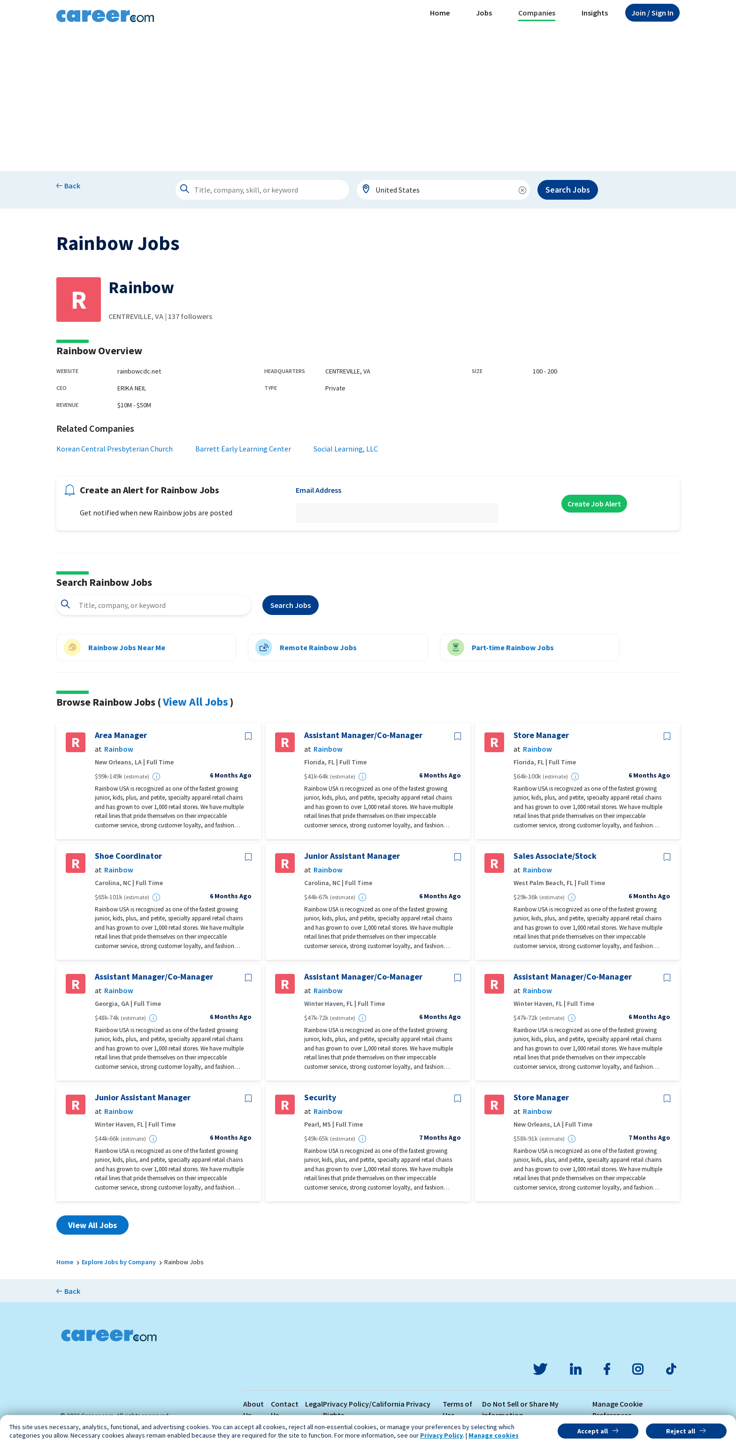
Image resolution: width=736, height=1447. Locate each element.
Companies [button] (536, 12)
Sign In (652, 12)
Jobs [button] (484, 12)
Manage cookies (493, 1435)
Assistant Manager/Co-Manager (363, 735)
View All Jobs (195, 701)
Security (320, 1097)
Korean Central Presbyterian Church (114, 448)
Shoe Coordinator (128, 856)
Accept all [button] (592, 1431)
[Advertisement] (368, 100)
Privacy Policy (441, 1435)
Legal (314, 1403)
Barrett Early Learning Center (243, 448)
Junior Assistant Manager (352, 856)
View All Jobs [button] (92, 1225)
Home (440, 12)
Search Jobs (567, 189)
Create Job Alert (594, 503)
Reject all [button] (680, 1431)
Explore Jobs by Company (119, 1262)
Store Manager (541, 735)
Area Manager (121, 735)
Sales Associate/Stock (555, 856)
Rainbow (118, 749)
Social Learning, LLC (346, 448)
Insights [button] (595, 12)
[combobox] (443, 190)
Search (290, 605)
